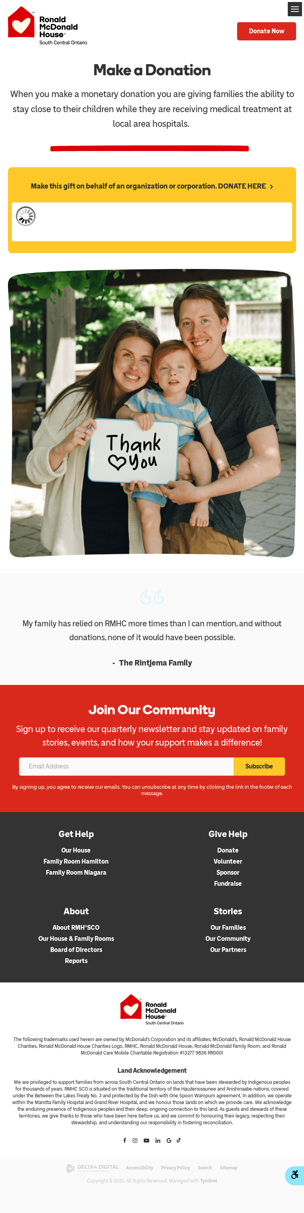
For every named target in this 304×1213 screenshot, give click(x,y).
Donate (228, 850)
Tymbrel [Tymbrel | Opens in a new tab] (208, 1181)
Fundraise (228, 883)
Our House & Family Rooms (76, 938)
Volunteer (228, 861)
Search (205, 1168)
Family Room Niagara (76, 872)
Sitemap (229, 1168)
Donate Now (266, 31)
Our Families (228, 927)
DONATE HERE (242, 186)
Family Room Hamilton (76, 861)
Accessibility (139, 1168)
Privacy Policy (175, 1168)
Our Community (228, 938)
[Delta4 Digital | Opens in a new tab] (93, 1168)
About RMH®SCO (76, 927)
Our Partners (228, 950)
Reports (76, 961)
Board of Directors (76, 950)
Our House (76, 850)
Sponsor (228, 872)
